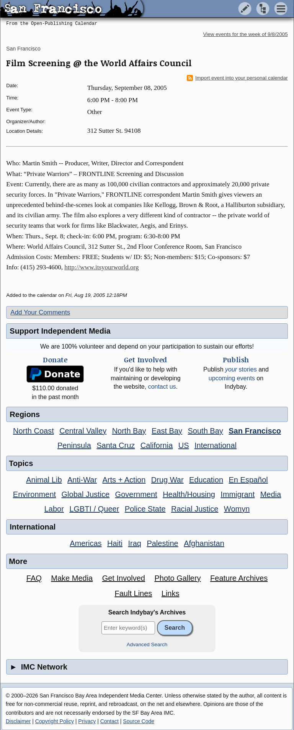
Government (136, 494)
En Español (248, 480)
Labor (54, 509)
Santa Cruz (115, 445)
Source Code (138, 721)
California (156, 445)
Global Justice (86, 494)
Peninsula (74, 445)
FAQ (34, 578)
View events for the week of (245, 34)
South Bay (205, 431)
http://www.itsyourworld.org (101, 267)
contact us (162, 386)
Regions (25, 414)
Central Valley (82, 431)
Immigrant (237, 494)
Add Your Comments (40, 312)
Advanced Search (147, 644)
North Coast (33, 431)
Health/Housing (189, 494)
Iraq (134, 543)
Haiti (114, 543)
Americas (85, 543)
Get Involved (123, 578)
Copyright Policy (54, 721)
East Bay (167, 431)
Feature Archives (239, 578)
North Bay (129, 431)
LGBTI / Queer (94, 509)
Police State (145, 509)
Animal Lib (44, 480)
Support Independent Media (60, 331)
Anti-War (82, 480)
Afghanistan (204, 543)
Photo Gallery (177, 578)
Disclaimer (18, 721)
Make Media (72, 578)
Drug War (167, 480)
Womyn (237, 509)
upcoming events (232, 378)
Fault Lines (133, 593)
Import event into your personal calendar (237, 78)
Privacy (87, 721)
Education (206, 480)
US (183, 445)
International (215, 445)
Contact (109, 721)
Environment (34, 494)
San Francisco (23, 49)
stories (241, 369)
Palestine (162, 543)
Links (171, 593)
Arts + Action (124, 480)
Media (270, 494)
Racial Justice (194, 509)
